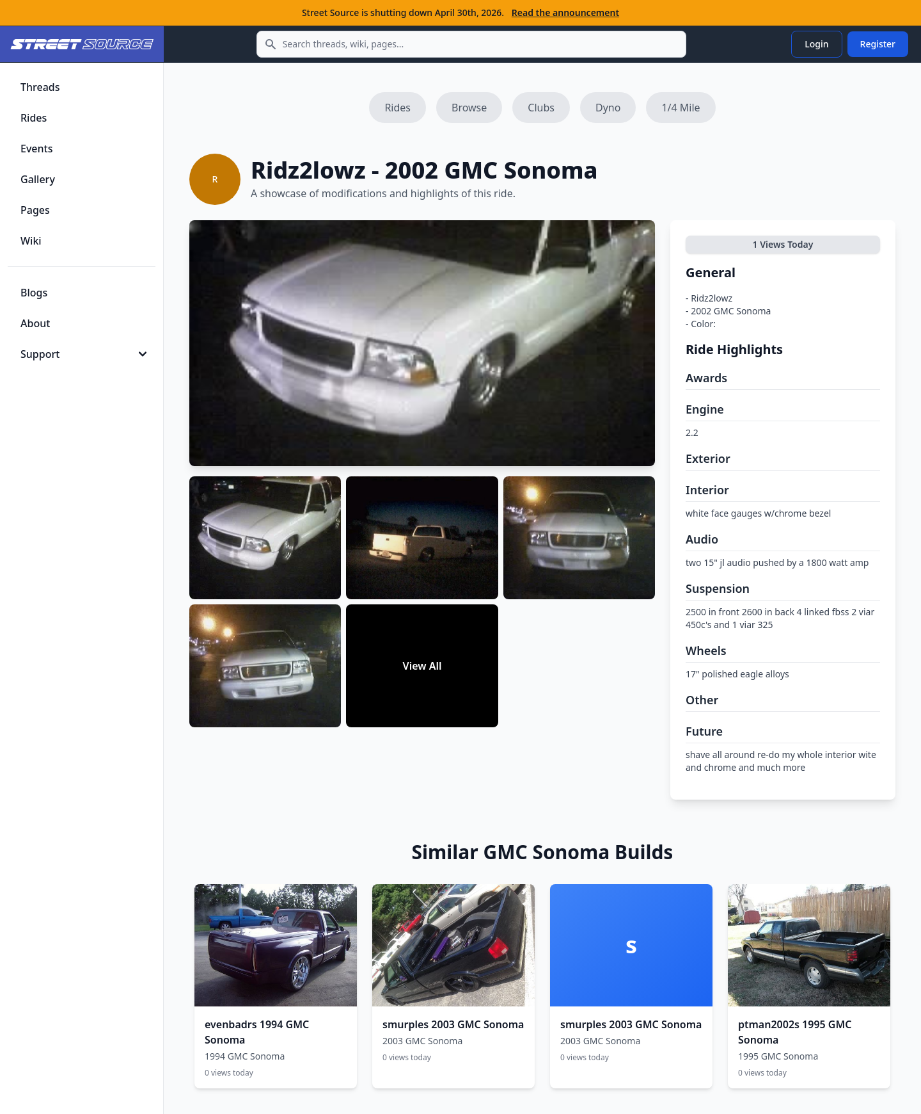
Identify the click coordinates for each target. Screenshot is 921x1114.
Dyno (607, 108)
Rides (397, 108)
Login (816, 44)
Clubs (541, 108)
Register (877, 44)
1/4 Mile (680, 108)
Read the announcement (565, 12)
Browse (469, 108)
